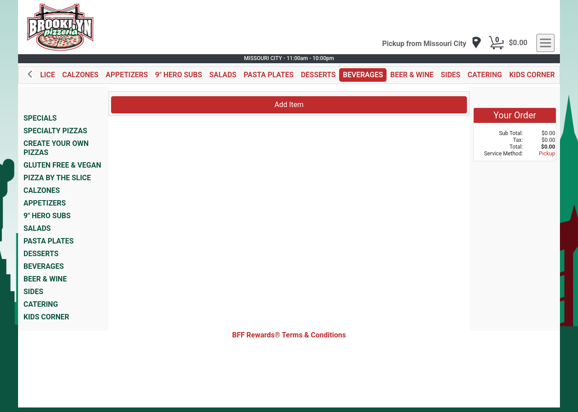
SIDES (451, 74)
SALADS (222, 74)
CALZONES (80, 74)
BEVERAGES (363, 74)
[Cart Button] (496, 43)
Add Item (289, 104)
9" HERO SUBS (178, 74)
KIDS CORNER (532, 74)
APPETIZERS (127, 74)
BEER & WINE (412, 74)
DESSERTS (318, 74)
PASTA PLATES (269, 74)
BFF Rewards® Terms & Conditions (289, 335)
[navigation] (432, 43)
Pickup (547, 153)
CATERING (485, 74)
